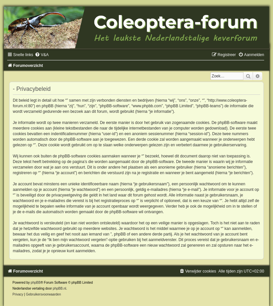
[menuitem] (42, 54)
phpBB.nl (59, 288)
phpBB (36, 282)
